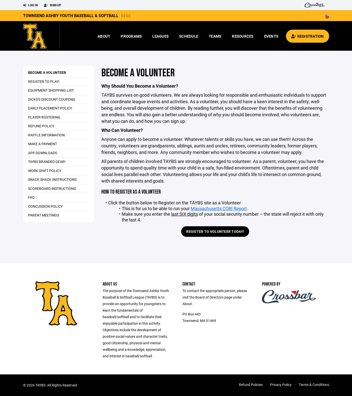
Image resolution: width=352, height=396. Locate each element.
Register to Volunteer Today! (215, 231)
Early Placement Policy (50, 108)
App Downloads (42, 152)
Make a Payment (42, 143)
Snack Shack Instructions (52, 179)
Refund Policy (41, 126)
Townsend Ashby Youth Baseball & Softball (70, 15)
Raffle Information (46, 135)
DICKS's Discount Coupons (51, 99)
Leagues (160, 36)
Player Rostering (44, 117)
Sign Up (52, 5)
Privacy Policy (281, 384)
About (104, 36)
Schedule (188, 36)
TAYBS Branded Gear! (46, 161)
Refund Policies (251, 384)
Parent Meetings (43, 215)
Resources (242, 36)
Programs (131, 36)
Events (271, 36)
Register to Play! (43, 81)
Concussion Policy (45, 206)
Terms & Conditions (314, 384)
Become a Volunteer (47, 72)
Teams (215, 36)
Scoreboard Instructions (52, 188)
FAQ (31, 197)
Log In (30, 5)
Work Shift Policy (44, 170)
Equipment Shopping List (51, 90)
